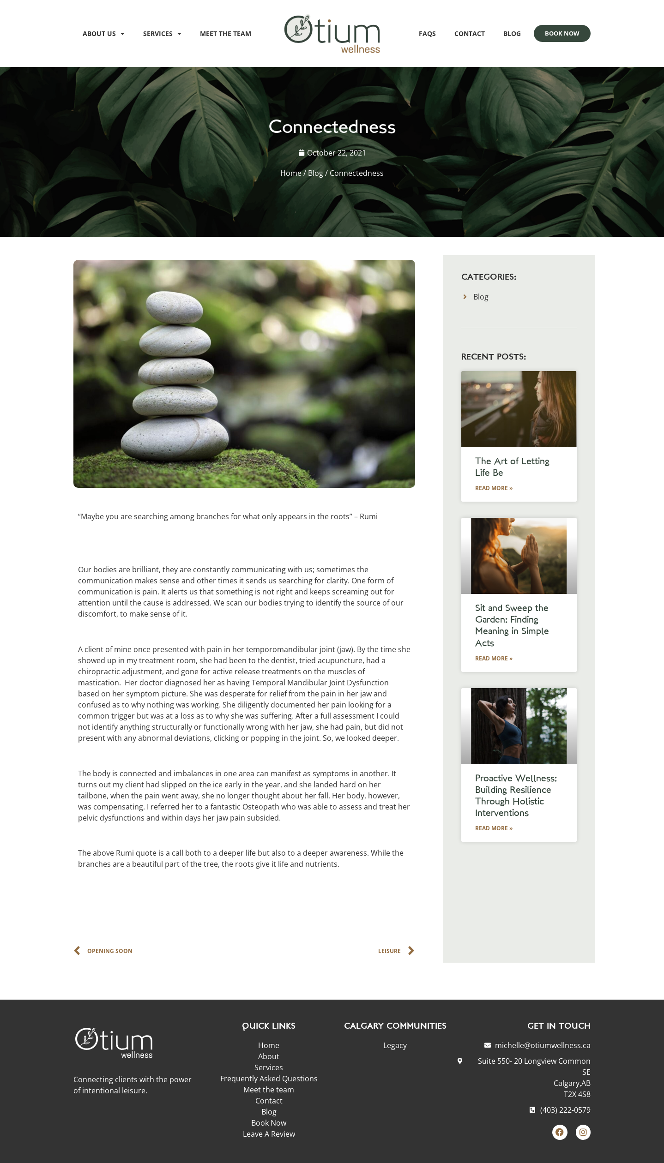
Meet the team (225, 33)
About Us (104, 34)
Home (291, 173)
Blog (512, 33)
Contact (469, 33)
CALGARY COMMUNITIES (395, 1027)
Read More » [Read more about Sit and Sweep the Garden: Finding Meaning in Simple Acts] (494, 658)
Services (162, 34)
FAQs (427, 33)
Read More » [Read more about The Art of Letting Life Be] (494, 488)
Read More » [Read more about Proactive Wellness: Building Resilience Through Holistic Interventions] (494, 828)
